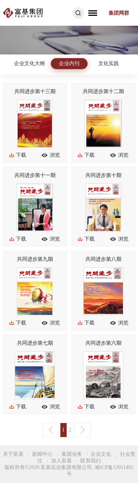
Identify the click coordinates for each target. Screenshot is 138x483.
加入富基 (61, 461)
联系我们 (90, 461)
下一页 (83, 430)
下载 (21, 155)
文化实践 (108, 63)
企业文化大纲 (29, 63)
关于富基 (13, 454)
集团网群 (119, 13)
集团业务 (71, 454)
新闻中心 (42, 454)
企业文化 (101, 454)
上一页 (51, 430)
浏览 (55, 155)
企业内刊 (69, 63)
